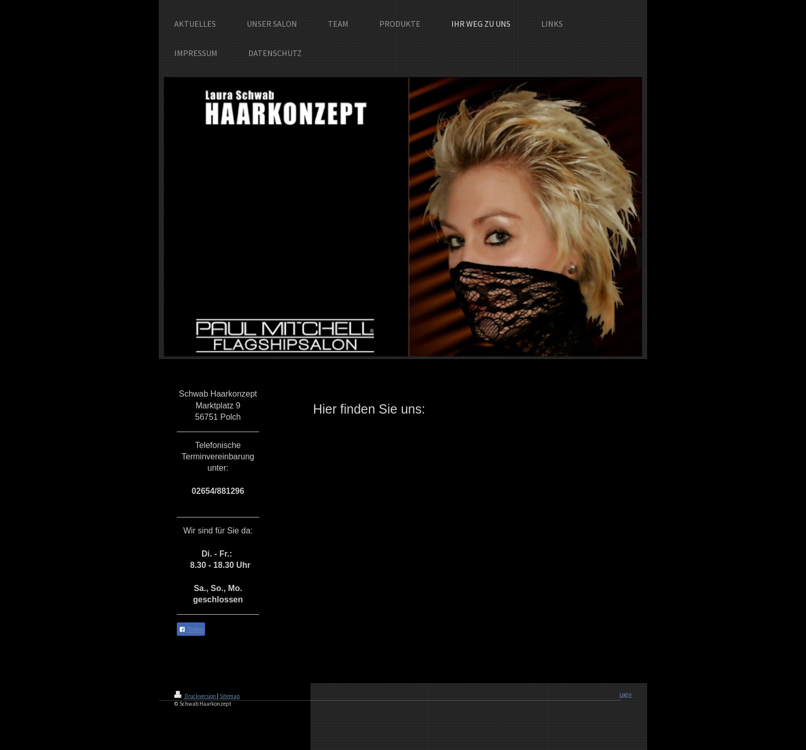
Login (625, 694)
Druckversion (195, 696)
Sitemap (229, 696)
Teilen (191, 629)
